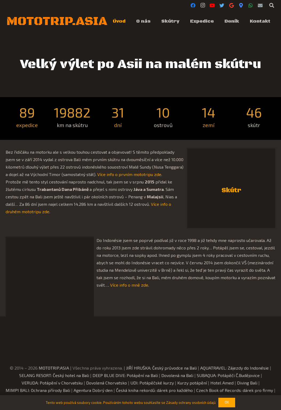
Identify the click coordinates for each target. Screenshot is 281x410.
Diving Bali (247, 382)
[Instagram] (202, 5)
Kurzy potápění (192, 382)
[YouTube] (212, 5)
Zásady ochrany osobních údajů (191, 402)
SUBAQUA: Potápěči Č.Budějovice (228, 375)
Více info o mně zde (129, 284)
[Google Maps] (241, 5)
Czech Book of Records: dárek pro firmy (234, 390)
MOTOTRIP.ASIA (54, 367)
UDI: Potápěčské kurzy (152, 382)
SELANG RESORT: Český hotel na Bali (54, 375)
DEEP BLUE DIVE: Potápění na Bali (125, 375)
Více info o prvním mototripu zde (129, 174)
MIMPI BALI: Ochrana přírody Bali (38, 390)
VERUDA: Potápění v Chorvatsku (52, 382)
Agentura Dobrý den (93, 390)
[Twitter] (222, 5)
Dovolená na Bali (177, 375)
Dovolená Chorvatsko (106, 382)
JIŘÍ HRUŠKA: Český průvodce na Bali (161, 367)
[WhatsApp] (250, 5)
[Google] (231, 5)
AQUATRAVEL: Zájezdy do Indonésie (234, 367)
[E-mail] (260, 5)
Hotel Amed (222, 382)
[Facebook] (193, 5)
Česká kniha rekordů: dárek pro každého (154, 390)
